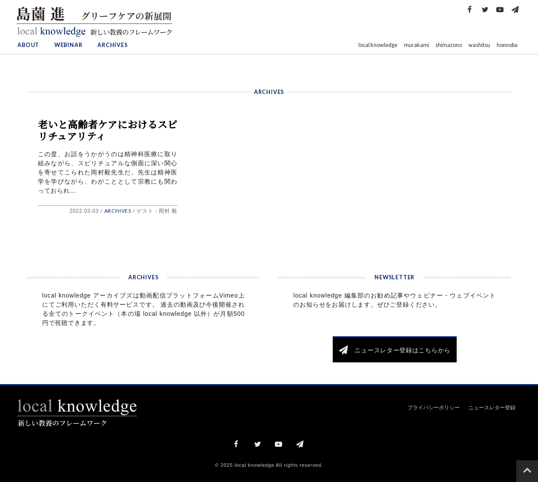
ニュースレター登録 (491, 408)
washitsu (479, 45)
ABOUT (28, 45)
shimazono (448, 45)
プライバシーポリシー (434, 408)
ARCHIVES (112, 45)
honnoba (507, 45)
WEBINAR (68, 45)
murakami (416, 45)
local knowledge (378, 45)
